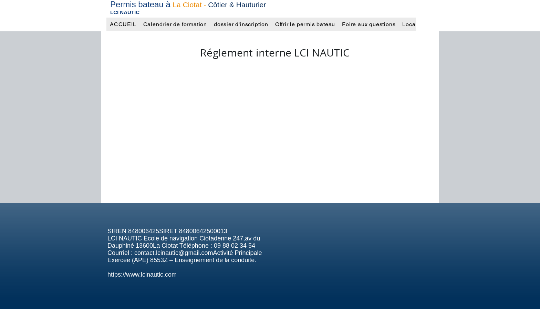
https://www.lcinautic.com (142, 274)
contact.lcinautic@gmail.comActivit (181, 252)
